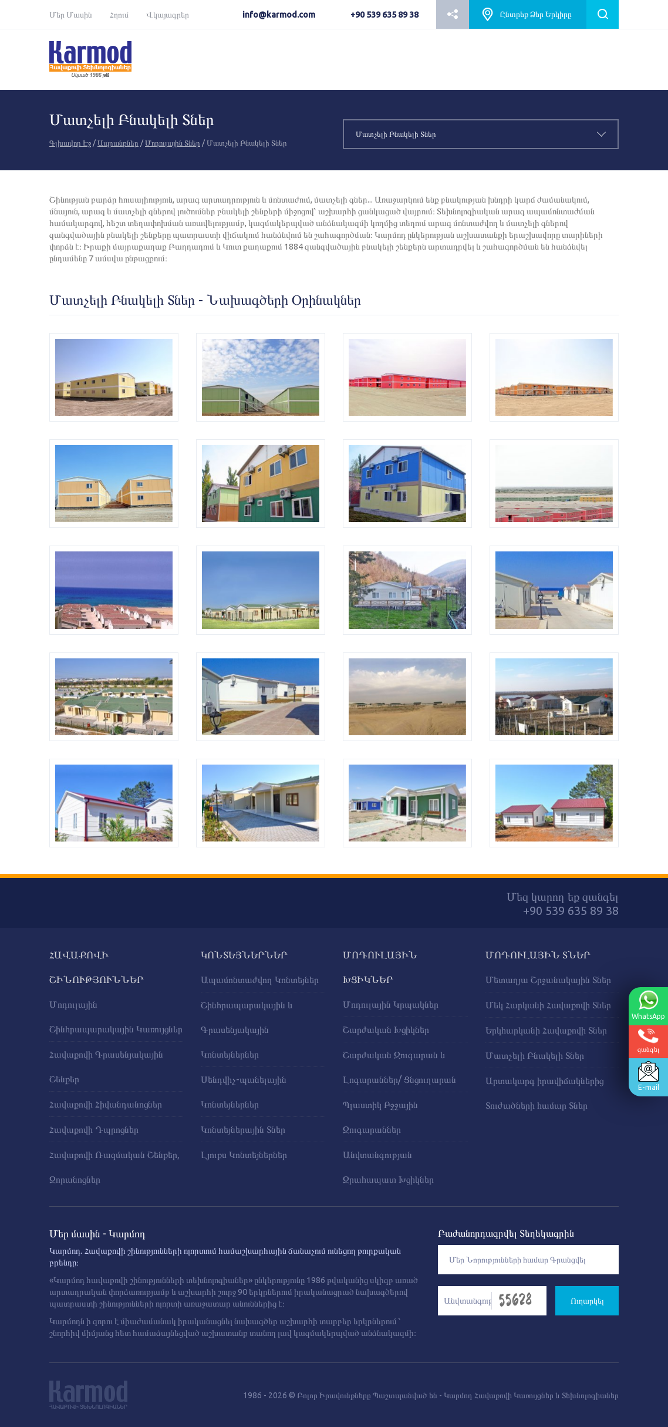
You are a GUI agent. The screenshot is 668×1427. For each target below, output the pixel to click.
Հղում (119, 14)
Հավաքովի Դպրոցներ (94, 1129)
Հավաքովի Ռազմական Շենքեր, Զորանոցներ (114, 1166)
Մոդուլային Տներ (172, 143)
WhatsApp (647, 1005)
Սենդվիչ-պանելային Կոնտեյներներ (243, 1091)
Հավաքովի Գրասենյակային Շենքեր (106, 1066)
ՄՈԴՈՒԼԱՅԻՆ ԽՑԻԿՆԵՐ (380, 967)
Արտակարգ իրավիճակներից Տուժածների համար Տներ (544, 1092)
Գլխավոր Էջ (70, 143)
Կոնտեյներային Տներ (243, 1129)
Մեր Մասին (70, 14)
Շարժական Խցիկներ (386, 1029)
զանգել (647, 1041)
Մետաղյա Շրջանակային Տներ (548, 979)
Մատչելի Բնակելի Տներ (534, 1055)
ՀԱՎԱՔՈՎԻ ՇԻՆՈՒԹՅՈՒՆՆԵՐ (96, 967)
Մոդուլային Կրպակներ (390, 1004)
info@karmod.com (278, 14)
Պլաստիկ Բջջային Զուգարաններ (380, 1117)
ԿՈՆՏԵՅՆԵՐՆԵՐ (244, 954)
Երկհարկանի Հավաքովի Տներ (546, 1030)
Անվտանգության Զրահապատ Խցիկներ (388, 1166)
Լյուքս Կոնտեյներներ (244, 1154)
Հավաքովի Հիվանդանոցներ (105, 1104)
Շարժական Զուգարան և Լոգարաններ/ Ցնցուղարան (399, 1067)
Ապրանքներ (118, 143)
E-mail (646, 1076)
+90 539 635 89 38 (384, 14)
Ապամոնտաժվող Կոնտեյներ (260, 979)
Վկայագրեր (167, 14)
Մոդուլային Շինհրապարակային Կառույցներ (116, 1016)
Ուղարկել (587, 1300)
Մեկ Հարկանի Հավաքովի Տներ (548, 1004)
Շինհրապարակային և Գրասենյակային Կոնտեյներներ (247, 1029)
